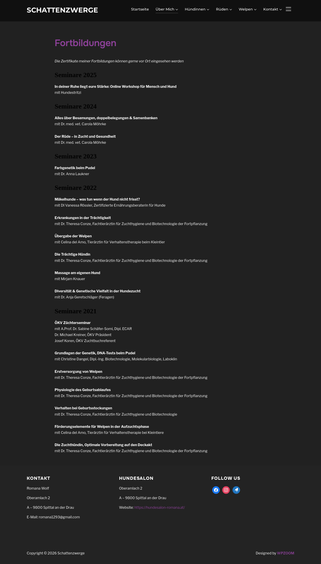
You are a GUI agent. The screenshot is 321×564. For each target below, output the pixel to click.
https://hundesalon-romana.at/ (159, 507)
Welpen (246, 9)
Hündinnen (195, 9)
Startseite (140, 9)
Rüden (222, 9)
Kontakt (270, 9)
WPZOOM (285, 553)
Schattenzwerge (62, 10)
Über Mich (165, 9)
